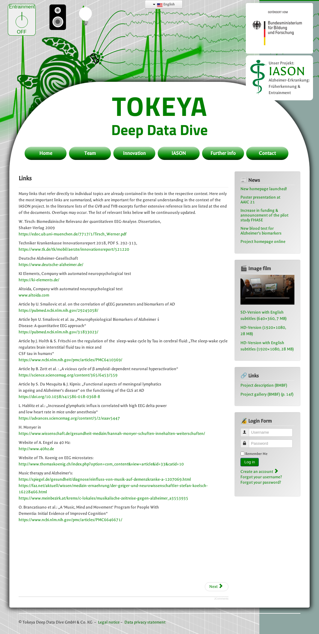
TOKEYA (159, 105)
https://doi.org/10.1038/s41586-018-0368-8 (59, 396)
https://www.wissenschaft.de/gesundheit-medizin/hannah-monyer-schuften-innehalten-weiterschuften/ (112, 433)
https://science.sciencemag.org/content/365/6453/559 (68, 375)
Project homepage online (262, 241)
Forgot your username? (261, 477)
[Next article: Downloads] (216, 586)
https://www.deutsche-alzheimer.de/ (51, 264)
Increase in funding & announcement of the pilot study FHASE (264, 215)
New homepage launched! (263, 189)
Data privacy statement (144, 622)
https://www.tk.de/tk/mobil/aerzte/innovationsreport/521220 (74, 249)
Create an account (259, 471)
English (164, 4)
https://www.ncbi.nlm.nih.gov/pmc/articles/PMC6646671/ (70, 520)
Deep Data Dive (159, 130)
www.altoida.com (34, 295)
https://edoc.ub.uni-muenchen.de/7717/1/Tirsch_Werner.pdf (73, 234)
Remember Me (256, 454)
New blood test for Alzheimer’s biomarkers (261, 230)
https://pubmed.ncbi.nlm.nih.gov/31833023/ (58, 332)
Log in (249, 462)
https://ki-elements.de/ (39, 280)
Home (45, 153)
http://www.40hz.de (36, 449)
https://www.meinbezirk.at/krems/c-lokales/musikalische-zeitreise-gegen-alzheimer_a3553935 (103, 498)
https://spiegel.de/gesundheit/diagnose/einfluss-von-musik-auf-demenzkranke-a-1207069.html (105, 479)
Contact (267, 153)
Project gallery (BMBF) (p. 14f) (267, 394)
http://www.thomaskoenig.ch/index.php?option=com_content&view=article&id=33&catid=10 (101, 464)
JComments (221, 598)
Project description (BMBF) (263, 385)
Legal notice (109, 622)
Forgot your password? (260, 482)
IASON (287, 71)
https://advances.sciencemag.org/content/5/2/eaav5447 (69, 418)
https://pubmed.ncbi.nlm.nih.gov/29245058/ (58, 310)
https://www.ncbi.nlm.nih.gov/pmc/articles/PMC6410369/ (70, 360)
